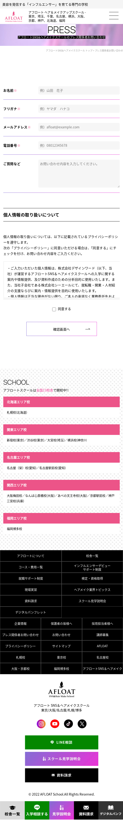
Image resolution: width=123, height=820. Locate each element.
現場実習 (31, 589)
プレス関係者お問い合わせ (20, 634)
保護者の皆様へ (61, 623)
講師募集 (102, 634)
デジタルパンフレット (30, 612)
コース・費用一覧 (31, 567)
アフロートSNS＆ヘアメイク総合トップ (102, 670)
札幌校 (20, 657)
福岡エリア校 (17, 518)
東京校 (61, 657)
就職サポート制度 (31, 578)
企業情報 (20, 623)
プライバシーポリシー (20, 646)
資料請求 (31, 601)
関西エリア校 (17, 485)
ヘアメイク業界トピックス (92, 589)
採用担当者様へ (102, 623)
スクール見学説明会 (92, 601)
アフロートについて (30, 555)
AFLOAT (102, 646)
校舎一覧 (92, 555)
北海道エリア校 (18, 401)
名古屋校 (102, 657)
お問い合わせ (61, 634)
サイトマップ (61, 646)
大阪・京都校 (20, 668)
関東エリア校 (17, 429)
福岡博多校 (61, 668)
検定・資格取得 (92, 578)
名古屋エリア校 (18, 457)
